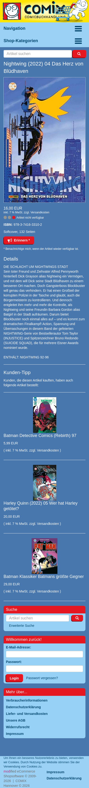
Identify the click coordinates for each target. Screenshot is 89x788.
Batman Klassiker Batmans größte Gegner (44, 576)
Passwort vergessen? (42, 678)
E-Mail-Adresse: (18, 647)
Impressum (56, 772)
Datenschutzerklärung (64, 778)
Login (14, 678)
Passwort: (14, 662)
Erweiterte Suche (21, 625)
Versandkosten (39, 212)
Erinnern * (19, 240)
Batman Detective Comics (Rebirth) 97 (40, 435)
